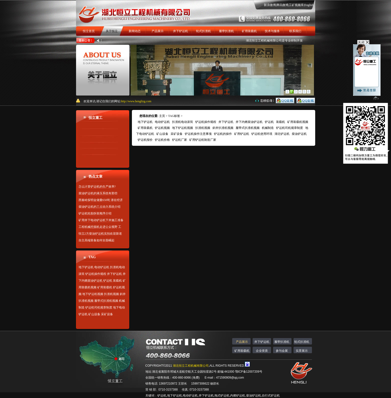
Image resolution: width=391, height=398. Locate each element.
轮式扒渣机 (203, 31)
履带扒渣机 (226, 31)
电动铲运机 (101, 267)
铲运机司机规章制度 (98, 307)
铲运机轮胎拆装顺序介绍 (95, 213)
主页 (162, 116)
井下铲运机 (180, 31)
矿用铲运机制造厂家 (202, 140)
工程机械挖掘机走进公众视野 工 (100, 227)
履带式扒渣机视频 (106, 300)
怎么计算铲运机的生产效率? (97, 186)
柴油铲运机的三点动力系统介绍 (99, 206)
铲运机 (107, 280)
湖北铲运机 (282, 134)
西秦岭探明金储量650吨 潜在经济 (101, 200)
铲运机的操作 (223, 134)
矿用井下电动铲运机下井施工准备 (101, 220)
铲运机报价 (145, 140)
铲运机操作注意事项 (198, 134)
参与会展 (282, 350)
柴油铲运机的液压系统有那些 (98, 193)
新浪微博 (270, 5)
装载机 (117, 280)
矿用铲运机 (241, 134)
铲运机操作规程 (95, 274)
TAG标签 (174, 116)
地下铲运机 (86, 267)
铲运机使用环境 (261, 134)
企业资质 (262, 350)
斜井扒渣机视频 (222, 128)
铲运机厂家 (179, 140)
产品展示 (158, 31)
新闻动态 (135, 31)
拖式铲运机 (221, 395)
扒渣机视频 (111, 294)
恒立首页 (89, 31)
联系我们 (295, 31)
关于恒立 (112, 31)
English (309, 5)
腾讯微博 (282, 5)
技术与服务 (272, 31)
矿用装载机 (249, 31)
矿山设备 (94, 314)
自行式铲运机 (271, 395)
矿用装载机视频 (297, 122)
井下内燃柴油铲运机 (249, 122)
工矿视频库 (296, 5)
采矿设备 (107, 314)
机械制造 (268, 128)
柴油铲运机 (299, 134)
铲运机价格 (162, 140)
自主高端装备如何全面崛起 (96, 240)
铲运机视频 (162, 128)
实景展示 (302, 350)
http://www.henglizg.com (136, 101)
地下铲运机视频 (92, 294)
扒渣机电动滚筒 (182, 122)
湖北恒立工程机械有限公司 (267, 40)
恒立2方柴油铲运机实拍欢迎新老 (100, 233)
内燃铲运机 (237, 395)
